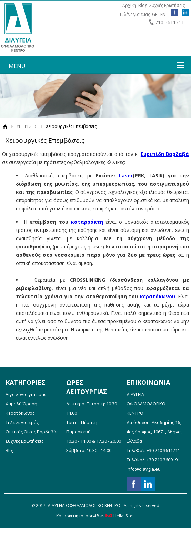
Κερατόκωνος (20, 413)
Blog (142, 5)
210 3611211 (169, 22)
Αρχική (129, 5)
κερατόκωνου (156, 296)
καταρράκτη (87, 221)
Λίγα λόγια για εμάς (26, 394)
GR (155, 14)
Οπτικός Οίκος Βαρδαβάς (32, 432)
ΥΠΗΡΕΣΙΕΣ (27, 126)
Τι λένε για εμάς (134, 14)
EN (162, 14)
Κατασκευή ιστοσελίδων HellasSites (95, 516)
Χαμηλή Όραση (21, 404)
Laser (124, 175)
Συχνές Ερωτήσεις (167, 5)
